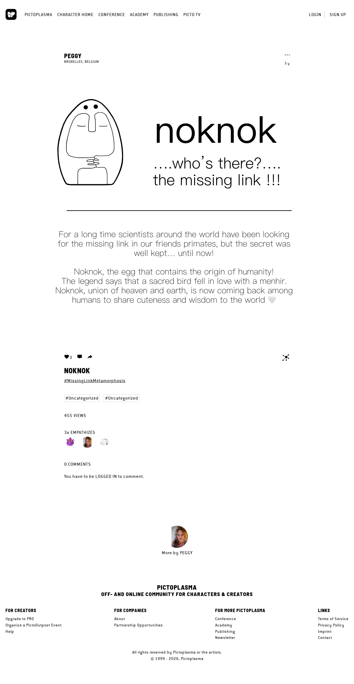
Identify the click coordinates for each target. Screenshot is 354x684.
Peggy (73, 55)
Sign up (338, 14)
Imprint (325, 631)
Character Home (75, 14)
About (119, 618)
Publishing (165, 14)
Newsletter (225, 637)
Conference (111, 14)
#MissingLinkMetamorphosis (95, 381)
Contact (325, 637)
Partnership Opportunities (138, 625)
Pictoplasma (38, 14)
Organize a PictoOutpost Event (34, 625)
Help (10, 631)
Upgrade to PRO (20, 618)
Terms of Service (333, 618)
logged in (106, 476)
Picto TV (192, 14)
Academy (139, 14)
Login (315, 14)
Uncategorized (83, 398)
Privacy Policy (331, 625)
